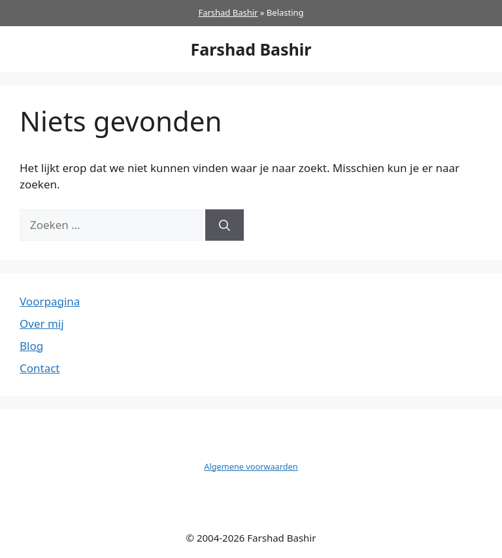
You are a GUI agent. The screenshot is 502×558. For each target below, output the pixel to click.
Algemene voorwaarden (250, 466)
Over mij (42, 323)
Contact (40, 367)
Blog (31, 345)
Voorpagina (50, 301)
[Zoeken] (224, 225)
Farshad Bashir (228, 12)
